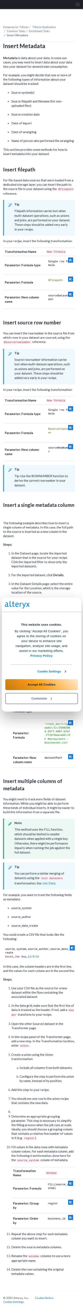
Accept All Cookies (41, 684)
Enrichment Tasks (39, 31)
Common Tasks (16, 31)
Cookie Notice (44, 1298)
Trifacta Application (44, 27)
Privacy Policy (41, 655)
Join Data (48, 883)
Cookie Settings (49, 671)
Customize (41, 698)
